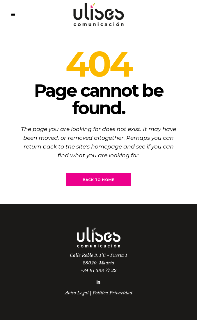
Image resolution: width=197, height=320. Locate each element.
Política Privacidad (112, 293)
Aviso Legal (76, 293)
